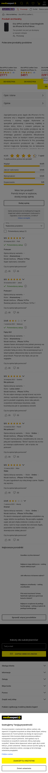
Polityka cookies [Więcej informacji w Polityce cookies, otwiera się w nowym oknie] (7, 754)
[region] (24, 743)
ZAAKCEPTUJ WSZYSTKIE (24, 761)
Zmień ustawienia (24, 768)
